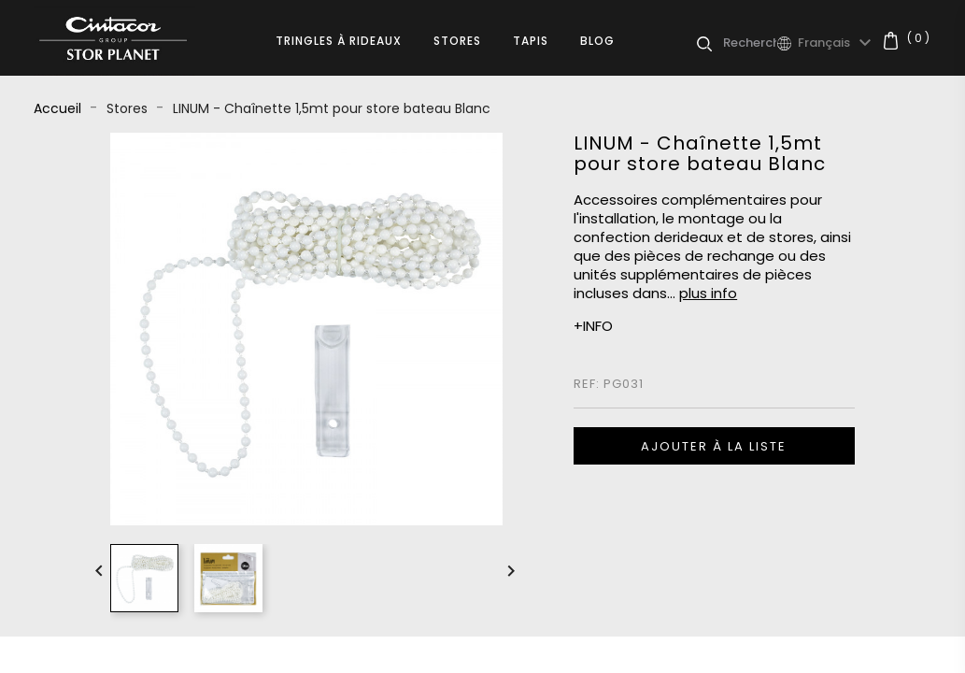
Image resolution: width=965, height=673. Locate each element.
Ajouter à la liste (714, 446)
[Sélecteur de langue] (837, 43)
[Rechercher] (749, 43)
